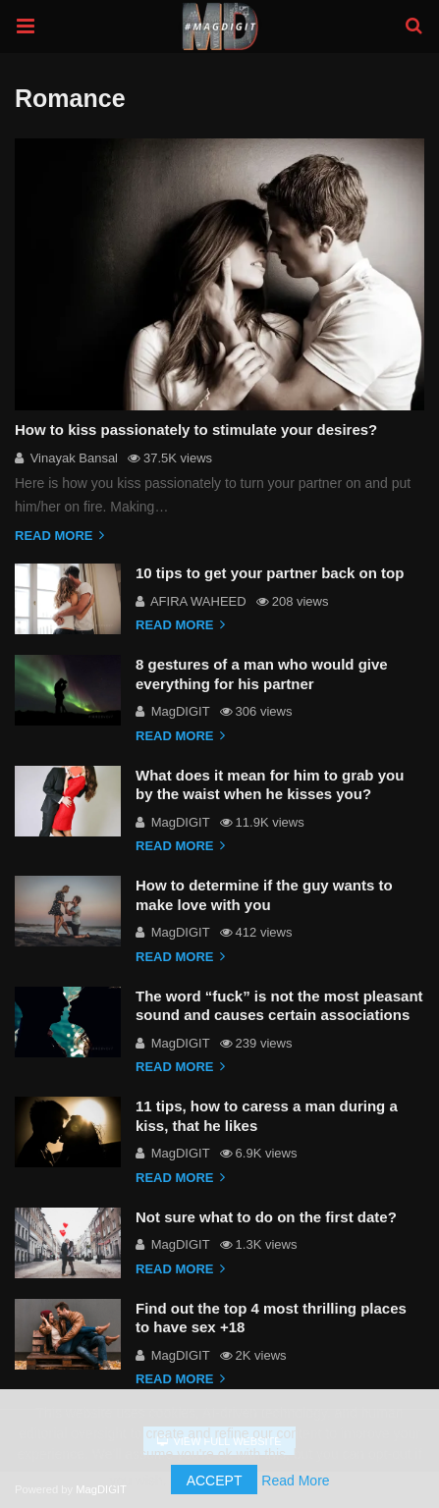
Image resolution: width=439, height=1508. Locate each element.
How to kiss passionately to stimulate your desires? (196, 429)
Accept (215, 1480)
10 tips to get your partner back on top (270, 573)
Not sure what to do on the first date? (266, 1217)
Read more (59, 536)
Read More (295, 1480)
